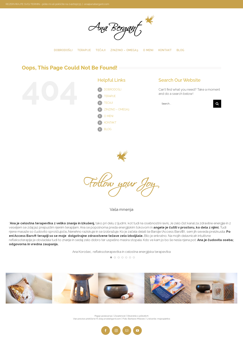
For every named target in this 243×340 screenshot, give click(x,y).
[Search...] (186, 104)
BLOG (107, 129)
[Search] (217, 104)
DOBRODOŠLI (112, 89)
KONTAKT (110, 122)
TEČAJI (108, 102)
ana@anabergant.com (96, 4)
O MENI (108, 116)
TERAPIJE (110, 96)
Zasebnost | (120, 316)
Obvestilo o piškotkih (138, 316)
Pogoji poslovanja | (104, 316)
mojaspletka (163, 318)
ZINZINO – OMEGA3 (116, 109)
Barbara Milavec (136, 318)
